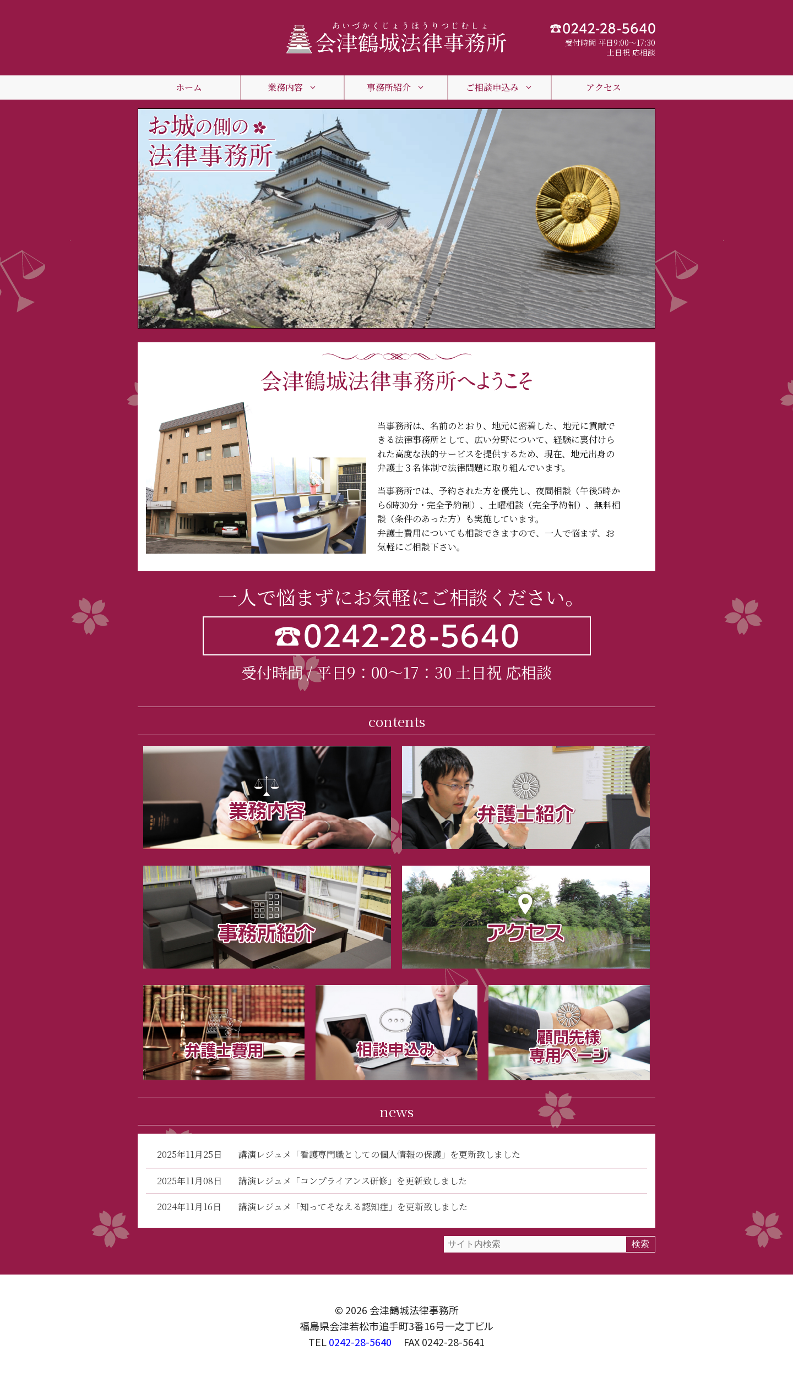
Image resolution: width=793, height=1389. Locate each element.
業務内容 (292, 87)
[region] (396, 218)
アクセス (603, 87)
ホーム (189, 87)
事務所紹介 (396, 87)
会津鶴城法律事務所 (414, 1310)
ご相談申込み (499, 87)
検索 (640, 1244)
